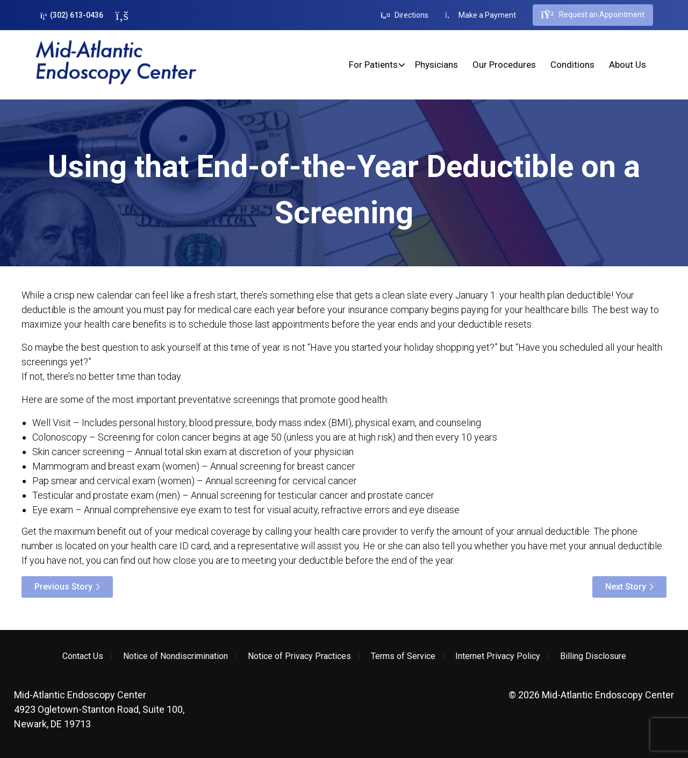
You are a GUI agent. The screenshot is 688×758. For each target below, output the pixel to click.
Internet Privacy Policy (497, 656)
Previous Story (63, 587)
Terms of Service (403, 656)
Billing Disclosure (593, 656)
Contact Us (82, 656)
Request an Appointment (592, 15)
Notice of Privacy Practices (299, 656)
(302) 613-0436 (71, 15)
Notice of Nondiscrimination (175, 656)
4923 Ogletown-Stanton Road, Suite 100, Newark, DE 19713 (99, 709)
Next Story (625, 587)
